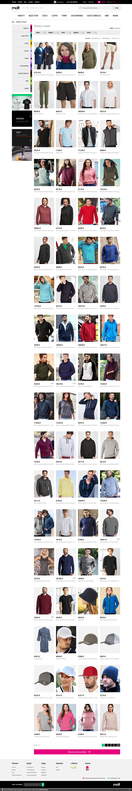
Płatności (37, 2)
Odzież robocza (94, 15)
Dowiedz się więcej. (43, 790)
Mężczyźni (33, 15)
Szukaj (117, 8)
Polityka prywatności (17, 775)
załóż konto (91, 2)
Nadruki (57, 770)
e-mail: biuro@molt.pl (31, 775)
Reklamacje (44, 775)
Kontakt (20, 2)
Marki (115, 15)
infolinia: (71, 2)
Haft (57, 767)
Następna (118, 745)
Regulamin (43, 772)
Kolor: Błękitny (106, 38)
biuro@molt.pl (60, 2)
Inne (107, 15)
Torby (64, 15)
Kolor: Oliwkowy (95, 38)
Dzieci (45, 15)
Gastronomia (77, 15)
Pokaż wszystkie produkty (77, 752)
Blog (25, 2)
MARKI (27, 88)
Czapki (55, 15)
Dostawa (31, 2)
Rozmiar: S (116, 38)
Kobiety (21, 15)
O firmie (14, 2)
